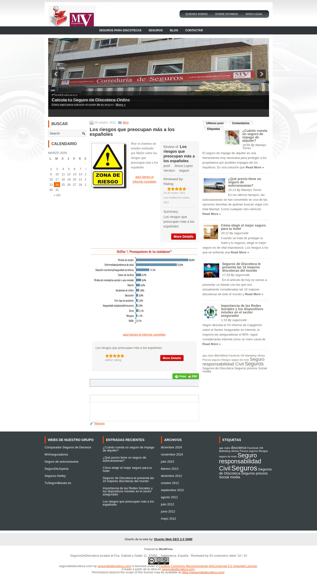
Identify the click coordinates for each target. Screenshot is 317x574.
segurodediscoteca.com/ (76, 566)
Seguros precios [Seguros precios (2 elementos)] (245, 368)
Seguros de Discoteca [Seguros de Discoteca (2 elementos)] (218, 368)
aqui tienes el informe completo (144, 334)
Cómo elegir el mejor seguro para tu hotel (243, 227)
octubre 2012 (170, 483)
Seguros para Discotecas (120, 30)
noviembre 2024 (172, 454)
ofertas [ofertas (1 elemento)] (261, 355)
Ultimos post (215, 123)
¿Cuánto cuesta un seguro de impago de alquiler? (254, 135)
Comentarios (240, 123)
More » (121, 104)
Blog (174, 30)
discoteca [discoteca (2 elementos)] (221, 355)
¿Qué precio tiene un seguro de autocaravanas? (124, 459)
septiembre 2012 (172, 490)
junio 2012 (168, 511)
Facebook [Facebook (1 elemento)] (234, 355)
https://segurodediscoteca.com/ (203, 572)
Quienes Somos (196, 14)
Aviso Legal (254, 14)
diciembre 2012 (171, 476)
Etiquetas (213, 129)
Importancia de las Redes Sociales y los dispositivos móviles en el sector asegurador (242, 311)
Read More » (255, 167)
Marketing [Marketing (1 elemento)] (250, 355)
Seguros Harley (55, 476)
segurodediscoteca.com (178, 569)
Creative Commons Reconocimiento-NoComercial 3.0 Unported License (208, 566)
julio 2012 (167, 504)
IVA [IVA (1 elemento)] (242, 355)
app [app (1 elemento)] (205, 355)
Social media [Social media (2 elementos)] (229, 477)
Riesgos (100, 423)
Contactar (194, 30)
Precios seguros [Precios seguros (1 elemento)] (212, 359)
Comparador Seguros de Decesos (68, 447)
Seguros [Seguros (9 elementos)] (254, 364)
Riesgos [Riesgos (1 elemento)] (226, 359)
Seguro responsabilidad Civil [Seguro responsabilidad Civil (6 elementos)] (234, 361)
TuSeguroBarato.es (58, 483)
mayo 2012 (168, 518)
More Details (183, 236)
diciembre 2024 (171, 447)
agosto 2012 (169, 497)
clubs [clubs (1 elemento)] (210, 355)
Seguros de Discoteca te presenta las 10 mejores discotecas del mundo (241, 267)
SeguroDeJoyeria (56, 468)
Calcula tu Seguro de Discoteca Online (91, 100)
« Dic (57, 195)
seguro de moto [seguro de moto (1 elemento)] (240, 359)
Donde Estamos (226, 14)
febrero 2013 (170, 468)
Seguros (156, 30)
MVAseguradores (56, 454)
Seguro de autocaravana (61, 461)
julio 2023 (167, 461)
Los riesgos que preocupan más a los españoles (128, 503)
